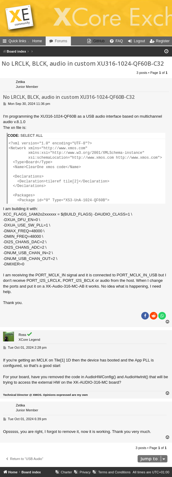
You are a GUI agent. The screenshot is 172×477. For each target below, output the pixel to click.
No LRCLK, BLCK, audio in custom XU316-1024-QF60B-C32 (83, 63)
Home (37, 41)
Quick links (17, 41)
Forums (61, 41)
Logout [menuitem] (139, 41)
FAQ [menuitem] (119, 41)
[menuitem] (96, 41)
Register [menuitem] (163, 41)
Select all (31, 135)
